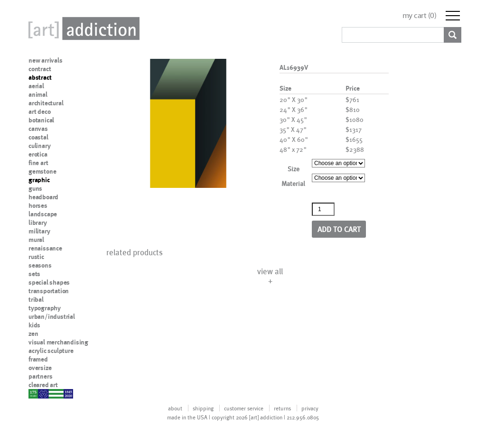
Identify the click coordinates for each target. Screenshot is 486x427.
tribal (36, 299)
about (175, 408)
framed (38, 359)
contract (39, 69)
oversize (39, 367)
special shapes (49, 282)
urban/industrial (51, 316)
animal (37, 94)
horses (37, 205)
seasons (40, 265)
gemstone (42, 171)
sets (34, 274)
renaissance (45, 248)
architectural (45, 103)
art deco (39, 111)
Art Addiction (82, 28)
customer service (243, 408)
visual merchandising (58, 342)
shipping (203, 408)
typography (44, 308)
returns (282, 408)
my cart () (419, 15)
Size (293, 169)
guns (35, 188)
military (39, 231)
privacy (309, 408)
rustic (36, 256)
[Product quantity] (323, 209)
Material (293, 183)
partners (40, 376)
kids (34, 325)
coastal (38, 137)
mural (36, 239)
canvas (38, 128)
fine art (38, 163)
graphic (39, 180)
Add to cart (339, 228)
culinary (39, 145)
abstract (39, 77)
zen (33, 333)
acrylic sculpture (51, 350)
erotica (37, 154)
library (37, 222)
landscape (42, 214)
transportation (48, 291)
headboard (43, 197)
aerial (36, 86)
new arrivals (45, 60)
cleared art (43, 385)
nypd (35, 393)
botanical (41, 120)
